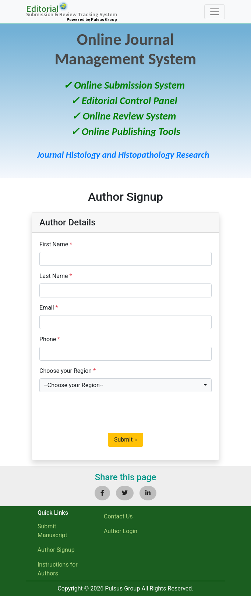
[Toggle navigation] (214, 11)
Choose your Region (67, 370)
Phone (49, 339)
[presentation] (95, 412)
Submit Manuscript (52, 531)
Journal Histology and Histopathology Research (123, 154)
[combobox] (125, 385)
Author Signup (56, 549)
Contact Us (118, 516)
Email (48, 307)
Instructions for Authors (58, 569)
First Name (55, 244)
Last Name (55, 275)
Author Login (120, 531)
